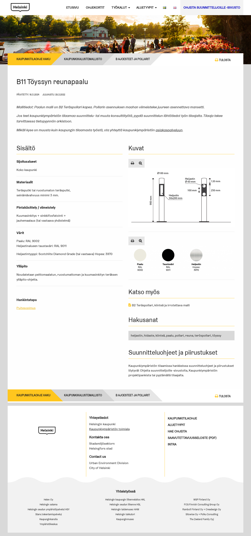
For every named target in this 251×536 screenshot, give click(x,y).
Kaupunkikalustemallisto (83, 59)
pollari (179, 335)
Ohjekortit (95, 8)
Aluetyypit (145, 8)
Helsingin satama (48, 504)
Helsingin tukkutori (125, 514)
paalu (170, 335)
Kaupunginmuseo (125, 519)
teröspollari (203, 335)
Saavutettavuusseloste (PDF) (192, 438)
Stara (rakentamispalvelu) (48, 514)
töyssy (216, 335)
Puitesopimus (26, 308)
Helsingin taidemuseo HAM (125, 509)
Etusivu (72, 8)
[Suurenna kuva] (140, 163)
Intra (172, 444)
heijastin (137, 335)
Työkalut (119, 8)
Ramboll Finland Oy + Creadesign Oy (201, 509)
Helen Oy (48, 499)
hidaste (149, 335)
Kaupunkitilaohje (182, 418)
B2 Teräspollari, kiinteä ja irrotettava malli (159, 305)
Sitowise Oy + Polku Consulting (202, 514)
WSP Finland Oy (201, 499)
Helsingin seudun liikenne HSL (125, 504)
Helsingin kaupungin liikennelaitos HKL (125, 499)
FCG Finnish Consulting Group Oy (201, 504)
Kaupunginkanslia (48, 519)
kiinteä (160, 335)
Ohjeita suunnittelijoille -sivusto (211, 8)
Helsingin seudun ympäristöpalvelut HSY (49, 509)
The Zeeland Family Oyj (202, 519)
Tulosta (223, 60)
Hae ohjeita (177, 431)
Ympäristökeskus (49, 524)
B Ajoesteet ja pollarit (133, 59)
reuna (189, 335)
